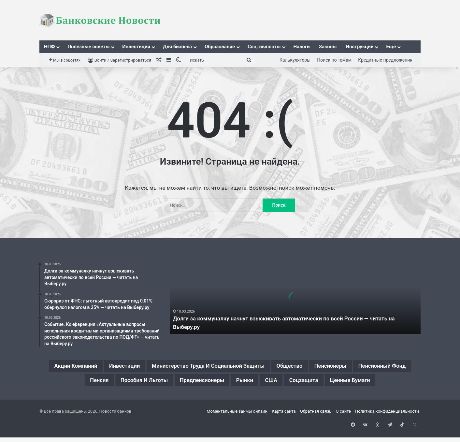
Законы (328, 47)
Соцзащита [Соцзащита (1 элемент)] (382, 383)
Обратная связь (316, 430)
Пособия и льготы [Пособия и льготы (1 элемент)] (194, 383)
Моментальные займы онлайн (237, 430)
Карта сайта (283, 430)
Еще (391, 47)
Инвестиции (136, 47)
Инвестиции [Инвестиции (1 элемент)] (139, 367)
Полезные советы (88, 47)
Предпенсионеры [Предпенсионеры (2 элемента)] (263, 383)
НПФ (49, 47)
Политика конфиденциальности (387, 430)
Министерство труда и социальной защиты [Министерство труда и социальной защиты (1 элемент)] (239, 367)
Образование (220, 47)
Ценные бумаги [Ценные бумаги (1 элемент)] (230, 398)
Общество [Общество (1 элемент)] (336, 367)
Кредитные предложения (385, 60)
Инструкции (360, 47)
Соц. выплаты (264, 47)
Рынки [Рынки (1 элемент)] (313, 383)
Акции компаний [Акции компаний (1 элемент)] (82, 367)
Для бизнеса (177, 47)
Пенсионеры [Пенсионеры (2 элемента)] (384, 367)
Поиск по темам (334, 60)
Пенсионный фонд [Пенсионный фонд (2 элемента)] (89, 383)
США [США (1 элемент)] (344, 383)
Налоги (301, 47)
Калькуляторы (295, 60)
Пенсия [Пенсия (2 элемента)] (142, 383)
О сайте (343, 430)
